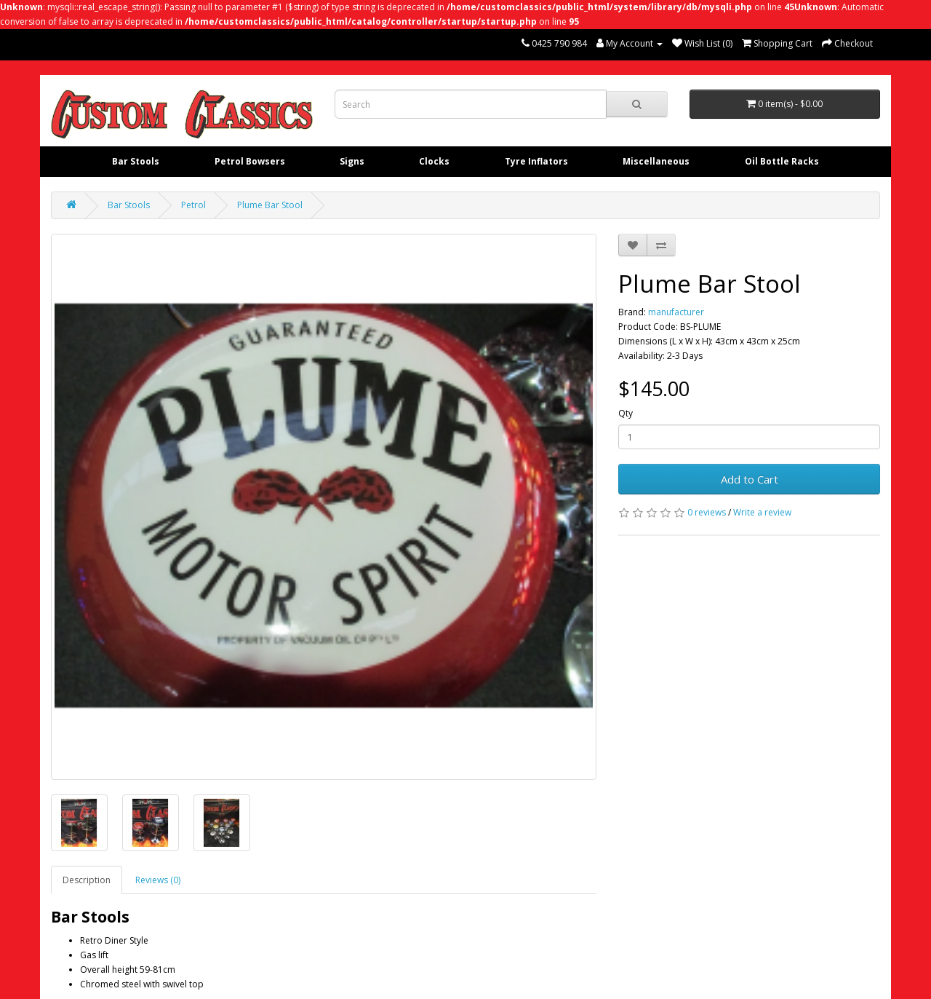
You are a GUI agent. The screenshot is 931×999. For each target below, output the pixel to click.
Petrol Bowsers (250, 161)
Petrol (193, 205)
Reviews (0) (157, 880)
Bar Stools (135, 161)
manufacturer (676, 312)
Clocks (434, 161)
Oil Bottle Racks (782, 161)
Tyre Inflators (536, 161)
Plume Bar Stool (270, 205)
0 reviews (706, 512)
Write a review (762, 512)
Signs (352, 161)
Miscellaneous (656, 161)
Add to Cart (749, 479)
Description (87, 880)
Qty (625, 413)
